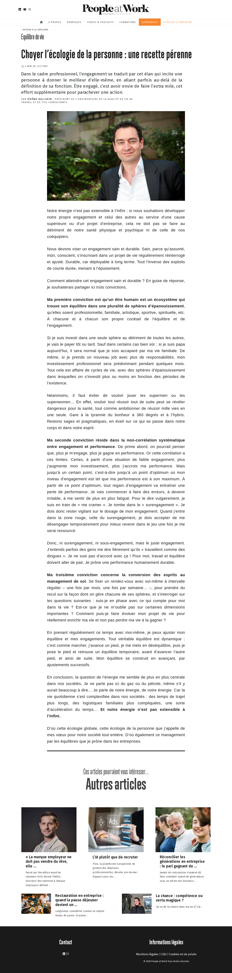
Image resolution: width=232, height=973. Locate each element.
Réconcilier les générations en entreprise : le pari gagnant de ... (182, 861)
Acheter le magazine (178, 22)
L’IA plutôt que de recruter (115, 857)
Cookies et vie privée (182, 954)
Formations (128, 22)
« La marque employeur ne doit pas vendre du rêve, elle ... (49, 861)
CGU (163, 954)
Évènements (150, 22)
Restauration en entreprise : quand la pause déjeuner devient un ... (79, 900)
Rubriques (74, 22)
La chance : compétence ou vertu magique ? (179, 897)
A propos (54, 22)
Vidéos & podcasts (100, 22)
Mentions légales (147, 954)
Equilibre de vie (32, 36)
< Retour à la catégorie (34, 30)
